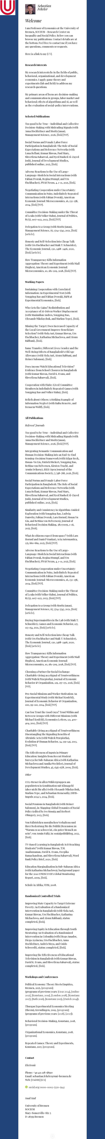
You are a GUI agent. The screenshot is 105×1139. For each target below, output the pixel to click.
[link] (60, 134)
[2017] (68, 1013)
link (42, 921)
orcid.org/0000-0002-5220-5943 (45, 1087)
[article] (29, 234)
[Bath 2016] (38, 999)
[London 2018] (59, 995)
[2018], (61, 1013)
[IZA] (43, 1080)
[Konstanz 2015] (53, 999)
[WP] (65, 134)
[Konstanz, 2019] (41, 995)
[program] (47, 988)
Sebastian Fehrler (44, 7)
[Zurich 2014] (70, 999)
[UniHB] (35, 1080)
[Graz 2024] (64, 991)
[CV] (49, 54)
